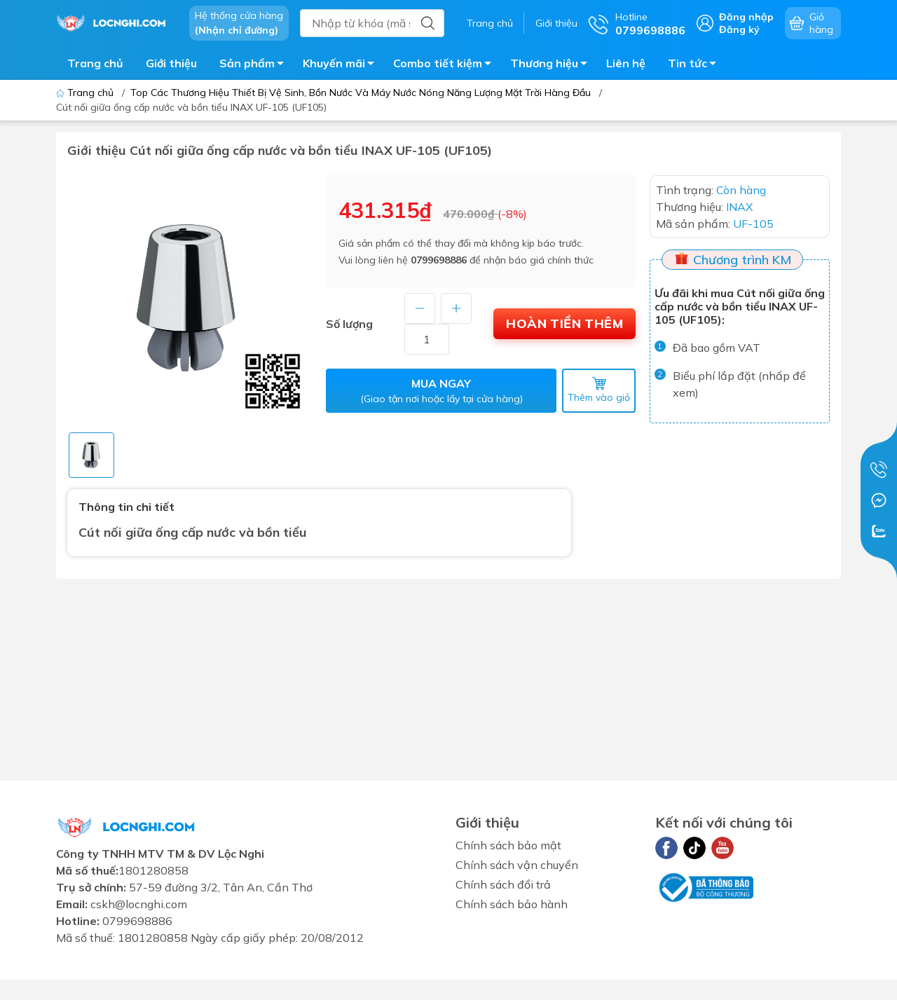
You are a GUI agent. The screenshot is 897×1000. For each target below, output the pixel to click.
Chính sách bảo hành (512, 904)
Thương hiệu (552, 65)
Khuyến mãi (342, 65)
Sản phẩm (255, 65)
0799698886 (439, 260)
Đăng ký (739, 29)
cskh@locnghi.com (138, 904)
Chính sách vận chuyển (517, 865)
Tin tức (696, 65)
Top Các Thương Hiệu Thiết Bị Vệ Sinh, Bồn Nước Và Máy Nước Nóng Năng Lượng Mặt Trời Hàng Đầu (360, 92)
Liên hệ (625, 63)
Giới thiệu (556, 23)
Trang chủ (490, 23)
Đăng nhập (746, 17)
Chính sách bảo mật (508, 845)
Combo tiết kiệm (446, 65)
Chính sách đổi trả (503, 884)
